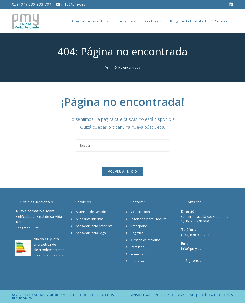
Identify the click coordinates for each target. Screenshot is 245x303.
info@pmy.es (73, 4)
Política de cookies (216, 295)
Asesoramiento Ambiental (94, 226)
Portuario (138, 247)
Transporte (139, 226)
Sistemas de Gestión (91, 212)
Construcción (140, 212)
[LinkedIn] (187, 273)
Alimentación (140, 254)
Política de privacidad (175, 295)
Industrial (138, 261)
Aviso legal (141, 295)
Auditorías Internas (90, 219)
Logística (137, 233)
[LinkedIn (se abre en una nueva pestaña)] (230, 4)
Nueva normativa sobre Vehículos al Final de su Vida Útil (39, 216)
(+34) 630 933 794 (35, 4)
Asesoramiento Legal (91, 233)
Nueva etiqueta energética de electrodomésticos (49, 244)
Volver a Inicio (122, 171)
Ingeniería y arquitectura (149, 219)
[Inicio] (106, 67)
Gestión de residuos (146, 240)
